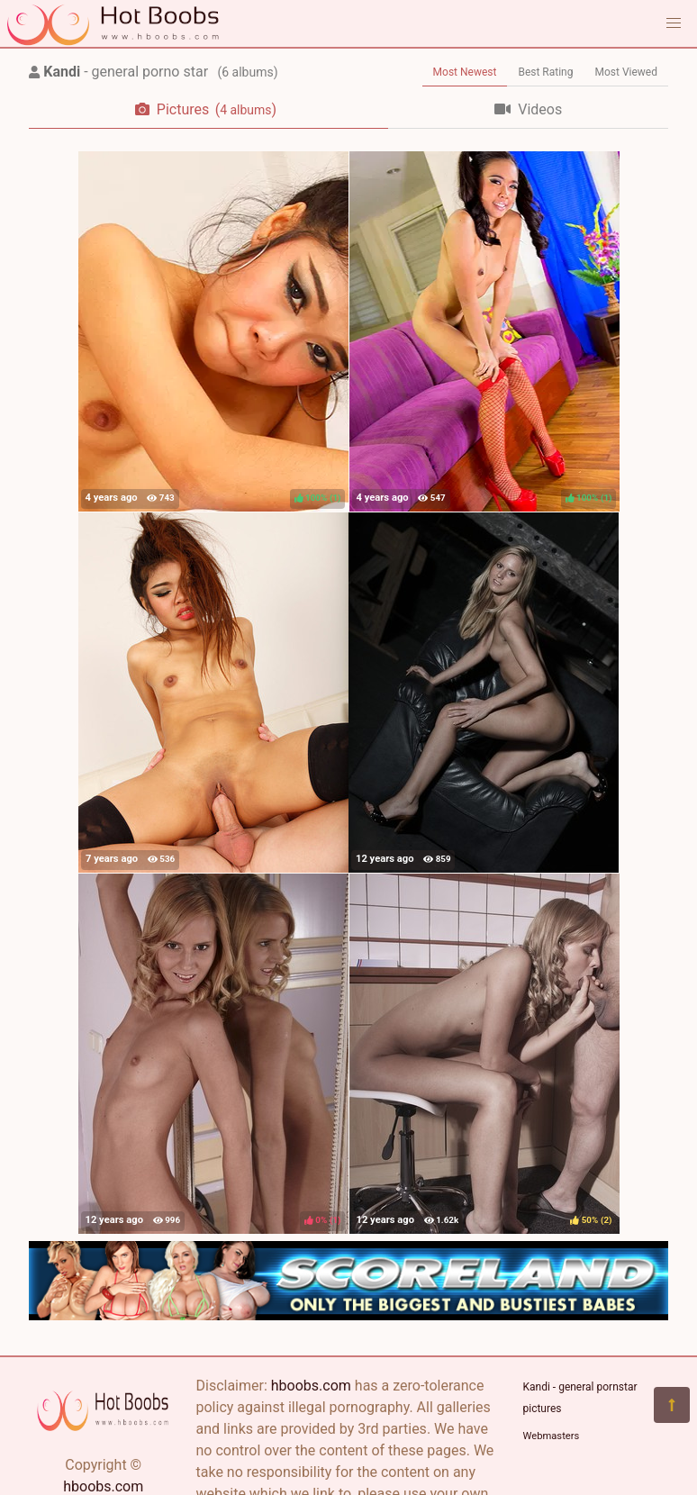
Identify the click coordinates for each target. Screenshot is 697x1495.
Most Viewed (626, 72)
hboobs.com (103, 1486)
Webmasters (551, 1436)
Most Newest (465, 72)
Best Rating (545, 72)
